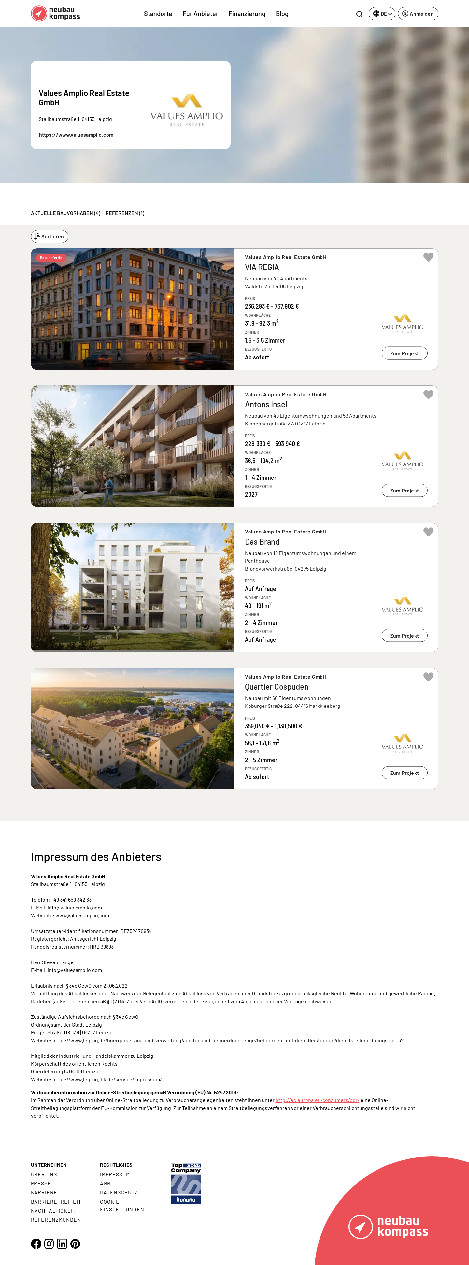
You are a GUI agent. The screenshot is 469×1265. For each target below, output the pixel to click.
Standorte (158, 13)
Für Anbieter (200, 13)
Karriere (44, 1192)
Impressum (115, 1174)
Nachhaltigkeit (53, 1210)
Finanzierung (247, 13)
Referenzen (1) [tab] (125, 213)
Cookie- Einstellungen (122, 1205)
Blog (282, 13)
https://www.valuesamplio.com (76, 134)
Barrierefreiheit (56, 1201)
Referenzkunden (56, 1220)
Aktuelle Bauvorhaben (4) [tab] (65, 213)
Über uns (44, 1174)
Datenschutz (119, 1192)
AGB (105, 1183)
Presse (41, 1183)
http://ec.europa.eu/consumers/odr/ (318, 1100)
